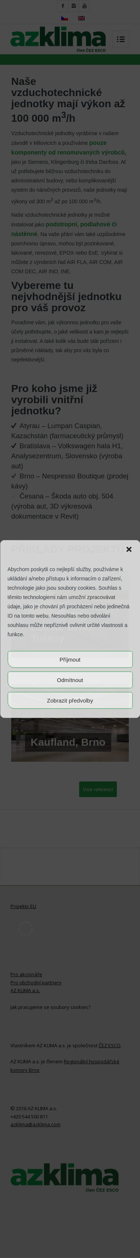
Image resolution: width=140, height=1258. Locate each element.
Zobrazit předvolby (70, 700)
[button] (129, 549)
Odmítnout (70, 679)
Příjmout (70, 659)
